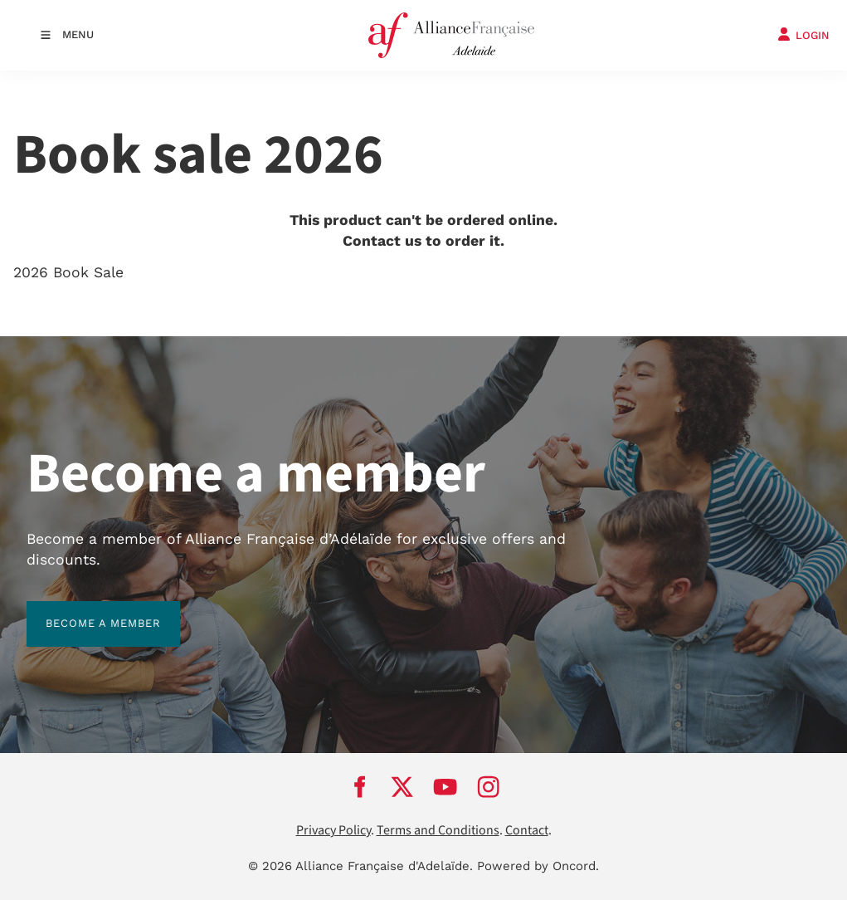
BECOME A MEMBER (84, 610)
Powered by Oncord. (538, 865)
